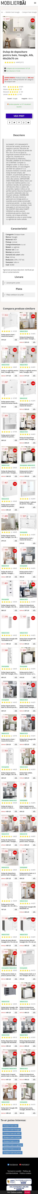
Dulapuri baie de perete (12, 1153)
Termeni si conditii (14, 1171)
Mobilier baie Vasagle (13, 12)
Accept (27, 1192)
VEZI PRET (19, 115)
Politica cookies (25, 1173)
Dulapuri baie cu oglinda (13, 1145)
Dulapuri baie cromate (12, 1137)
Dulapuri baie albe (10, 1126)
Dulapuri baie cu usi (11, 1141)
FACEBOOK (12, 1165)
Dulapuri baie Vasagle (29, 12)
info (16, 339)
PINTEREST (24, 1165)
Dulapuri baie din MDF (12, 1133)
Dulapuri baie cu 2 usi (12, 1149)
